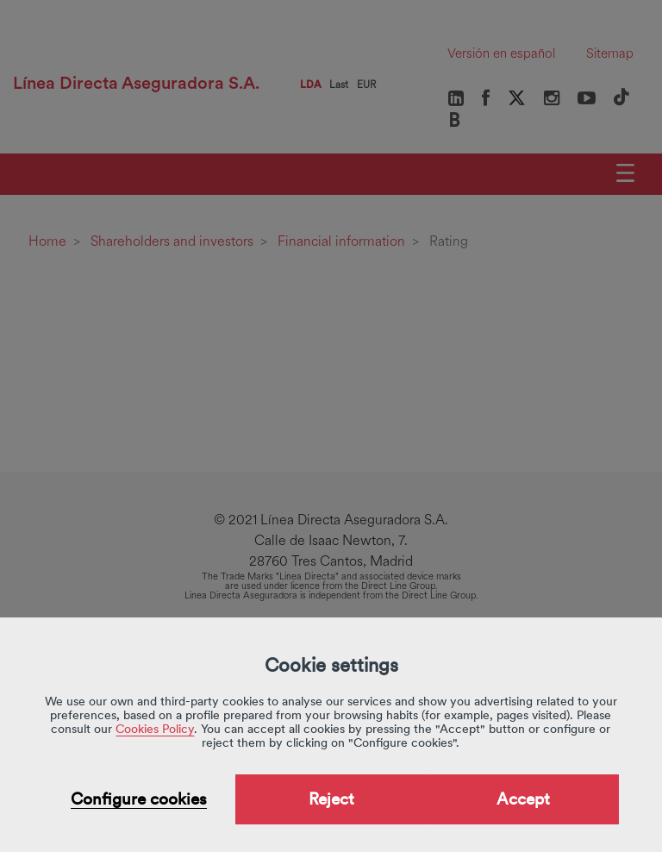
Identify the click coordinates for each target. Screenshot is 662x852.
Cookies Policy (155, 729)
